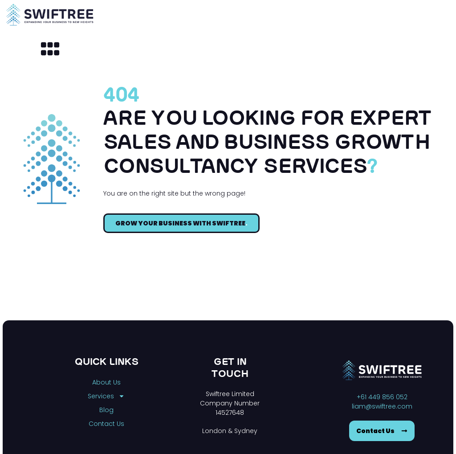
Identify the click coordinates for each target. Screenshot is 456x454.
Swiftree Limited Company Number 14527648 (230, 403)
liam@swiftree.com (382, 406)
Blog (106, 409)
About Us (106, 382)
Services (106, 396)
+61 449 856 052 (382, 397)
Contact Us (106, 423)
